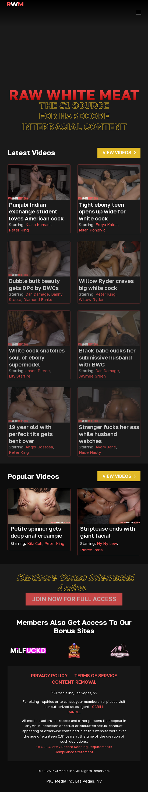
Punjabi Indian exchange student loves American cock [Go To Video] (36, 211)
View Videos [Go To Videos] (119, 152)
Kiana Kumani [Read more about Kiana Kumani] (38, 224)
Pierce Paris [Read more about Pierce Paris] (91, 550)
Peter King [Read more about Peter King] (19, 230)
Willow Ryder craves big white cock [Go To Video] (106, 284)
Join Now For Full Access (74, 602)
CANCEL (74, 712)
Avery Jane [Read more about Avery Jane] (106, 447)
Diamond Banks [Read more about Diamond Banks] (37, 299)
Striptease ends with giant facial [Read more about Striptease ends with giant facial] (107, 532)
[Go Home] (15, 13)
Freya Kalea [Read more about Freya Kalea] (107, 224)
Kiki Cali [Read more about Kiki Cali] (34, 543)
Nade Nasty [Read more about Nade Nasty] (90, 452)
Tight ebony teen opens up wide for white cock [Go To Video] (102, 211)
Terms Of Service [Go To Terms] (95, 675)
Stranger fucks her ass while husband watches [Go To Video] (109, 434)
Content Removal (74, 682)
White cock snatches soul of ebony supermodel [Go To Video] (37, 357)
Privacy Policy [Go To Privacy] (49, 675)
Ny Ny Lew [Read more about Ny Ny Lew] (107, 543)
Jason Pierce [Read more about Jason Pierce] (38, 370)
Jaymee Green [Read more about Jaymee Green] (92, 376)
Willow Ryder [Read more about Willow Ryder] (91, 299)
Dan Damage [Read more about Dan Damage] (37, 294)
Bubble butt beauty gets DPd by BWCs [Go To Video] (34, 284)
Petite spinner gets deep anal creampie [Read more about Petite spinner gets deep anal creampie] (36, 532)
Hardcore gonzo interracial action (75, 582)
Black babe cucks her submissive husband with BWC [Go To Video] (107, 357)
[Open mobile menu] (138, 13)
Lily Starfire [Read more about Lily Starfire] (19, 376)
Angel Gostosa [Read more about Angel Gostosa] (39, 447)
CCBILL (98, 707)
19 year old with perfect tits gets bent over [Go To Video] (31, 434)
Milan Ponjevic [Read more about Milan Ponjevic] (92, 230)
